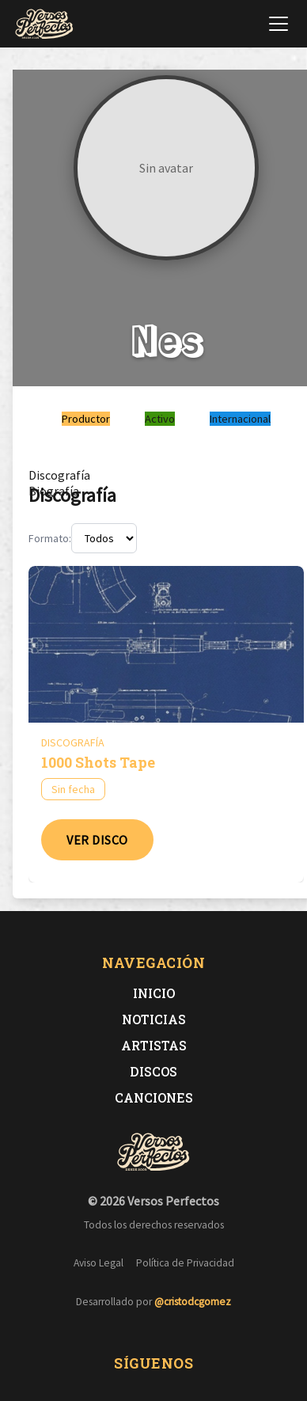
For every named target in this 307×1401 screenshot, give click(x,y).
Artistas (154, 1045)
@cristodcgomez (192, 1301)
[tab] (59, 475)
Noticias (154, 1019)
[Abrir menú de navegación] (278, 23)
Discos (153, 1071)
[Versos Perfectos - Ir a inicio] (44, 23)
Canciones (154, 1097)
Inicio (154, 993)
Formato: (49, 538)
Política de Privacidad (185, 1263)
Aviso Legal (98, 1263)
